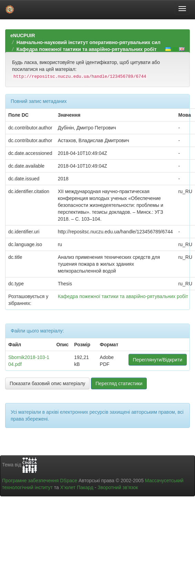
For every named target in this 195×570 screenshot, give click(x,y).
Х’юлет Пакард (76, 487)
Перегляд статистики (118, 383)
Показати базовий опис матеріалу (47, 383)
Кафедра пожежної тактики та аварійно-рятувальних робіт (87, 49)
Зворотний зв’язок (118, 487)
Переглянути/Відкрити (157, 359)
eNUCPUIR (22, 35)
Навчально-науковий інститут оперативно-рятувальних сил (89, 42)
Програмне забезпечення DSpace (39, 480)
